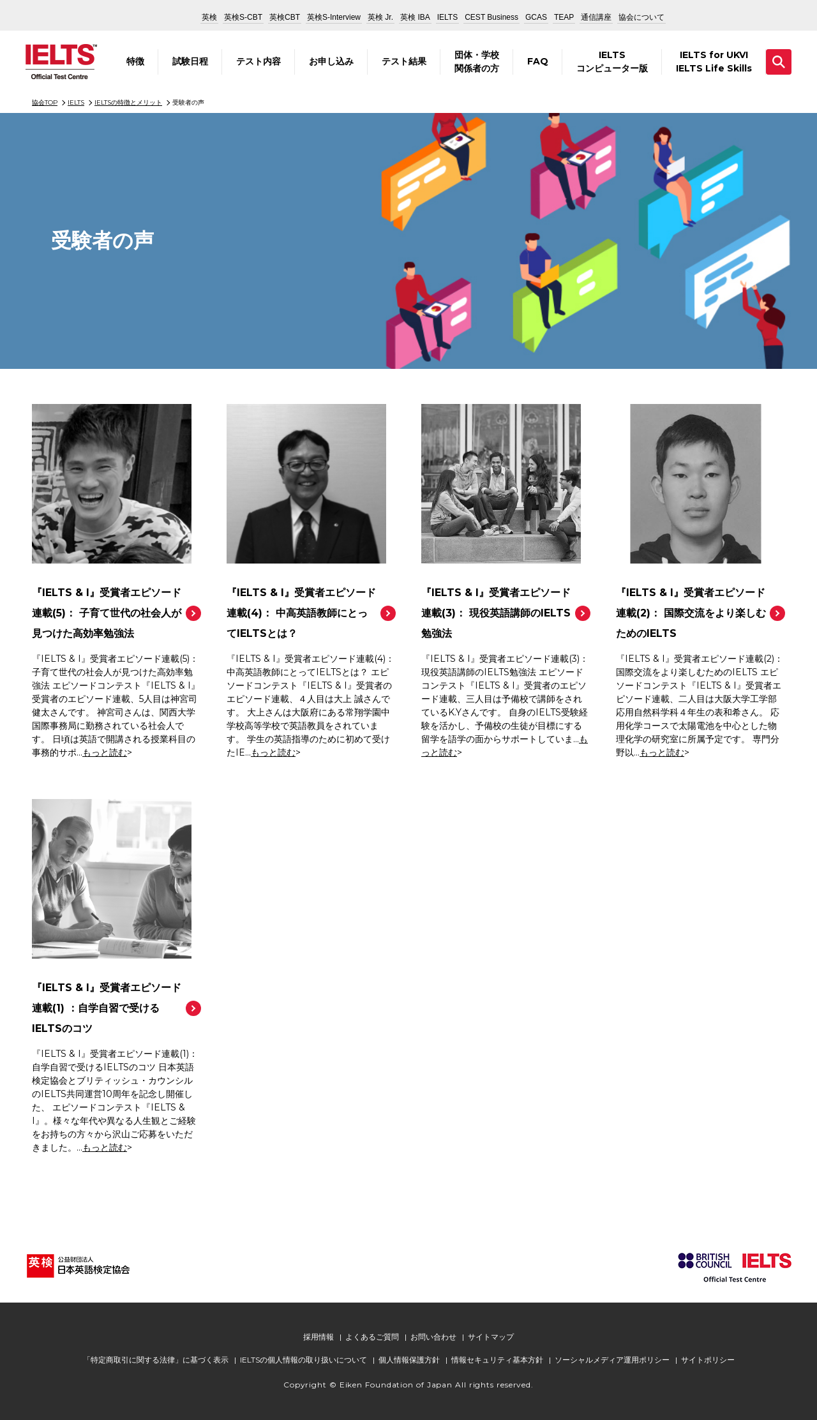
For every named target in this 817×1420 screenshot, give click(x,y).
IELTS (447, 17)
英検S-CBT (243, 17)
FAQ (537, 61)
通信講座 (596, 17)
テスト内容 (258, 61)
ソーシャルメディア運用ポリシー (612, 1359)
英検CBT (284, 17)
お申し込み (331, 61)
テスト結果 (404, 61)
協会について (641, 17)
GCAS (536, 17)
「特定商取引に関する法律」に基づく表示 (156, 1359)
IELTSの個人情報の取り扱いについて (303, 1359)
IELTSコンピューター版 (612, 61)
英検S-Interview (334, 17)
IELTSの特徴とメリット (128, 102)
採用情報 (318, 1337)
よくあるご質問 (372, 1337)
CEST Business (491, 17)
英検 (209, 17)
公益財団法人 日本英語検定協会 (144, 15)
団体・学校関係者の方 (476, 61)
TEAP (564, 17)
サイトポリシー (708, 1359)
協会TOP (44, 102)
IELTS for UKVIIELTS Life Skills (714, 61)
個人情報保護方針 (409, 1359)
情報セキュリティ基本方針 (497, 1359)
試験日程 (190, 61)
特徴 (135, 61)
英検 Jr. (380, 17)
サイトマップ (491, 1337)
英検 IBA (415, 17)
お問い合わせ (433, 1337)
